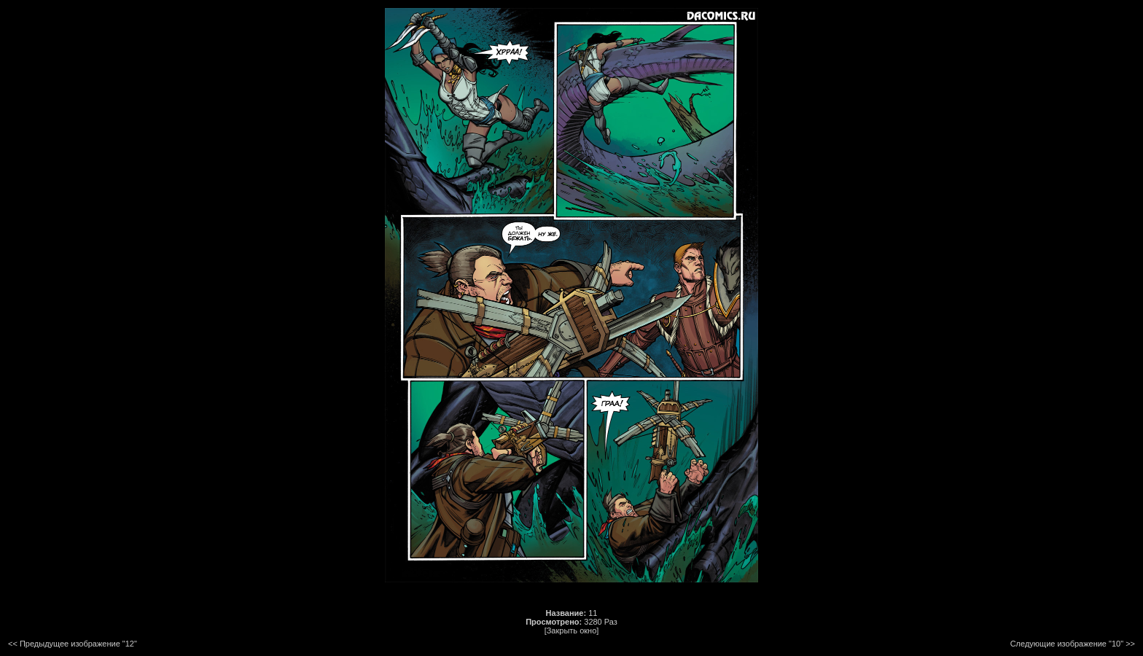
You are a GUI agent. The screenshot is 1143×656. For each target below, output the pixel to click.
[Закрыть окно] (572, 630)
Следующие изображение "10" (1066, 643)
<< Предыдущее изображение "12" (72, 643)
